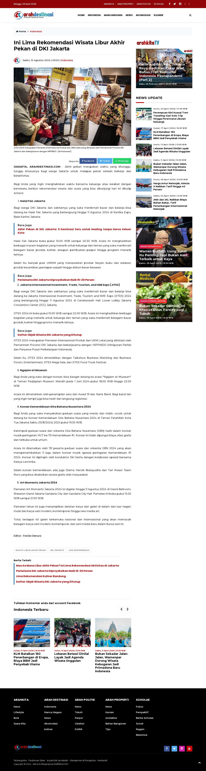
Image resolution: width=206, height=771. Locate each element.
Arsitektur (111, 718)
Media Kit (102, 760)
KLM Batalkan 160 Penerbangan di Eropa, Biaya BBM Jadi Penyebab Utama (31, 659)
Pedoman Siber (37, 760)
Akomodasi (143, 15)
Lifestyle (19, 712)
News (129, 15)
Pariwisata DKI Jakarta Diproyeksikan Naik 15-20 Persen (56, 280)
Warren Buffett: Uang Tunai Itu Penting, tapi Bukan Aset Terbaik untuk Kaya (163, 255)
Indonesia (94, 15)
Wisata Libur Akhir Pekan (30, 550)
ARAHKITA (109, 3)
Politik (78, 729)
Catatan (79, 723)
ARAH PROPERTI (125, 3)
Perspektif (142, 712)
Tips (108, 729)
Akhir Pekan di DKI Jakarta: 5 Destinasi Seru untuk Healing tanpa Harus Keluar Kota (74, 231)
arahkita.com (61, 764)
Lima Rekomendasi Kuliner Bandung (41, 576)
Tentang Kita (20, 760)
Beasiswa (141, 734)
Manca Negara (52, 712)
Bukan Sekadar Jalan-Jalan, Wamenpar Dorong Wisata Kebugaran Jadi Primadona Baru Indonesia (111, 662)
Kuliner (158, 15)
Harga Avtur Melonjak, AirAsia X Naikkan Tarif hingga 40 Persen (171, 186)
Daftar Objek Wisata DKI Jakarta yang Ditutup (50, 335)
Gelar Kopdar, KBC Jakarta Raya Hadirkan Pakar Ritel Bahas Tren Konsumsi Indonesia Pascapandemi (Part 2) (162, 72)
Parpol (79, 718)
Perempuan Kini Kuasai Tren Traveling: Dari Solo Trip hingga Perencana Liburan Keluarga (170, 117)
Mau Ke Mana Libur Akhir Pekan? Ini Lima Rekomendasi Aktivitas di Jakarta (67, 565)
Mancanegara (113, 15)
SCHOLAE (159, 3)
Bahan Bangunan (115, 723)
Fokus (139, 706)
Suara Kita (20, 723)
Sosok (139, 723)
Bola (16, 718)
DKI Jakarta (57, 550)
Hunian (109, 712)
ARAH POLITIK (144, 3)
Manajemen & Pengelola (83, 760)
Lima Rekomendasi (79, 550)
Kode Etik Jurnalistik (57, 760)
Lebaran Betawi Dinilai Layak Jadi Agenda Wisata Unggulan (71, 657)
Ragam (140, 729)
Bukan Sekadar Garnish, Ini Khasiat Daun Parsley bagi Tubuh (162, 310)
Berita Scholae (144, 718)
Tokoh (79, 712)
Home (81, 15)
